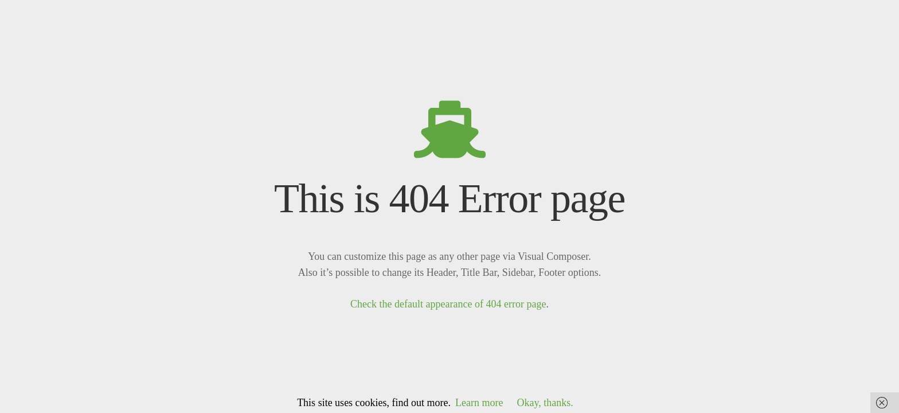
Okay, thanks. (545, 402)
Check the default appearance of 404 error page (448, 304)
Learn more (479, 402)
